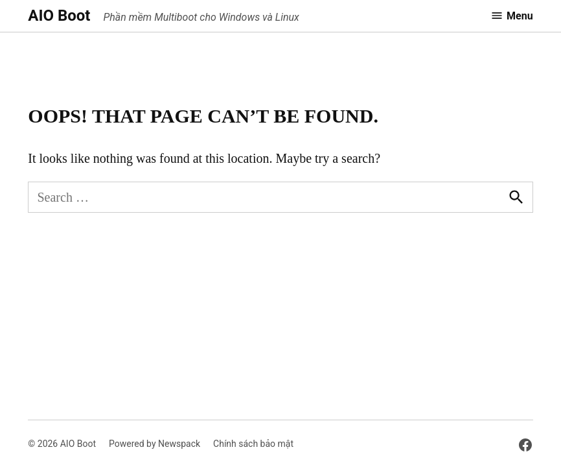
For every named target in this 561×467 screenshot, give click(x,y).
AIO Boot (59, 15)
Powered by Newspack (154, 443)
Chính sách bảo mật (253, 443)
